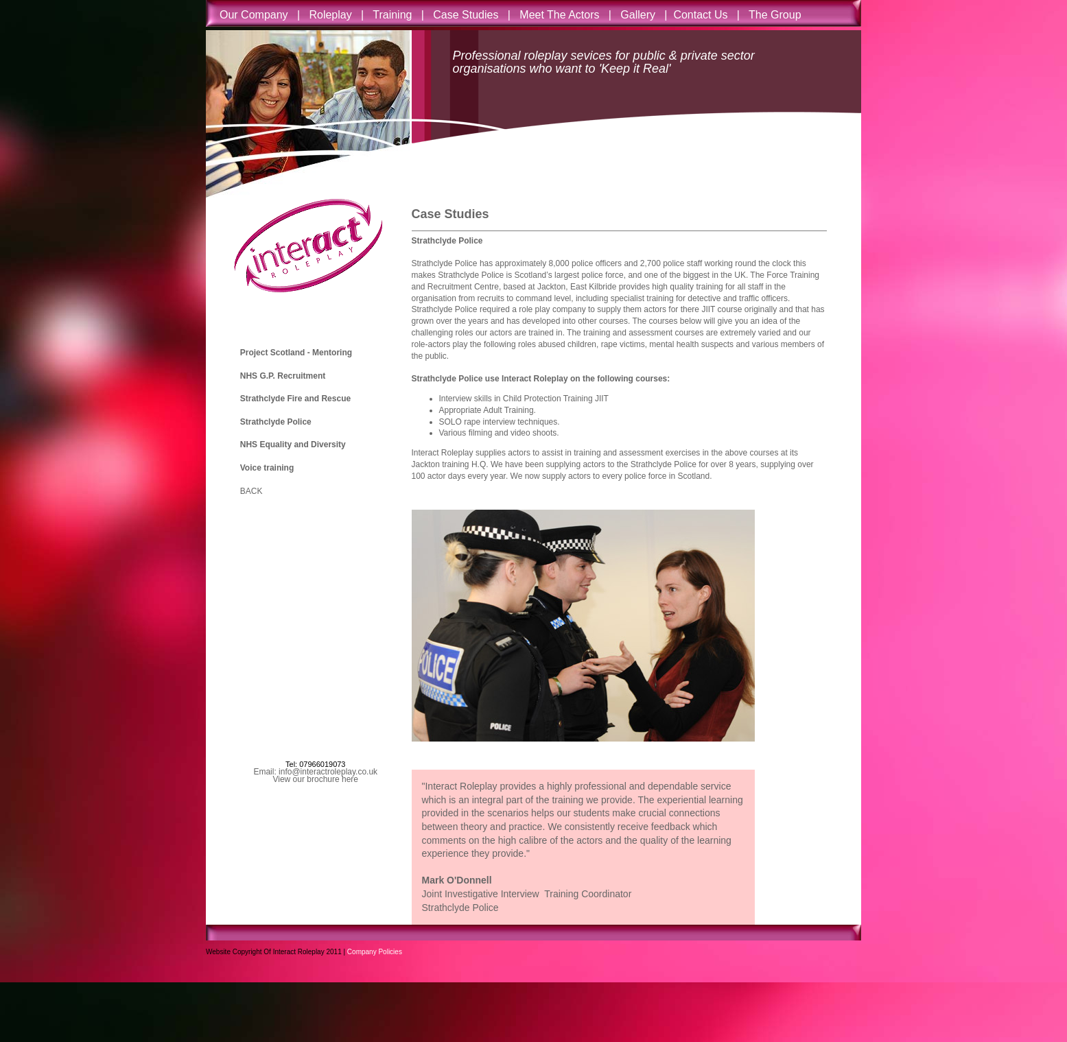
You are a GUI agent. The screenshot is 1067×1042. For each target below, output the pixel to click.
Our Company (258, 15)
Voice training (267, 468)
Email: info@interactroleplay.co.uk (315, 772)
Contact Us (700, 15)
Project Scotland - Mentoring (296, 352)
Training (394, 15)
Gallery (639, 15)
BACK (251, 491)
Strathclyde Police (276, 422)
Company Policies (374, 952)
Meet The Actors (559, 15)
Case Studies (465, 15)
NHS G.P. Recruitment (282, 376)
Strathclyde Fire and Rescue (295, 398)
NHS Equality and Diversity (293, 444)
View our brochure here (315, 779)
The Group (775, 15)
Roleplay (330, 15)
